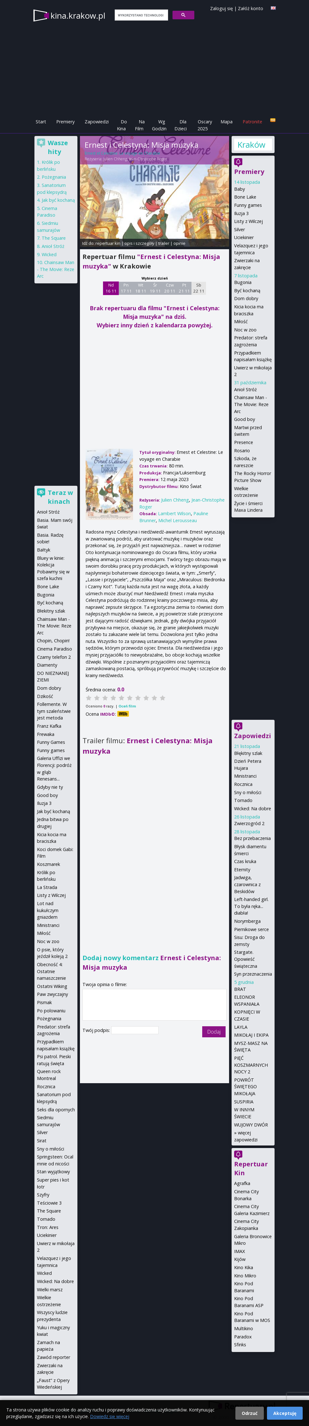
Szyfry (43, 1195)
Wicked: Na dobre (252, 809)
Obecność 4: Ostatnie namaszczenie (51, 971)
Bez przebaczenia (252, 838)
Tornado (243, 800)
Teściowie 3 (49, 1203)
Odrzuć (250, 1413)
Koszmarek (48, 864)
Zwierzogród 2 (249, 823)
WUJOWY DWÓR (251, 1125)
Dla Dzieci (180, 125)
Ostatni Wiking (52, 986)
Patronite (252, 122)
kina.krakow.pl (78, 15)
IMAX (239, 1251)
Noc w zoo (245, 330)
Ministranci (245, 776)
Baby (239, 189)
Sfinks (240, 1345)
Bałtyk (43, 550)
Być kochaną (247, 290)
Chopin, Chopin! (53, 641)
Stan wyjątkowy (53, 1172)
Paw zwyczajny (52, 994)
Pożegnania (54, 177)
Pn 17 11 (126, 288)
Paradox (243, 1337)
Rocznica (243, 784)
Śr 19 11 (155, 288)
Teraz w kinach (60, 497)
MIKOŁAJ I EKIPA (251, 1035)
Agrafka (242, 1183)
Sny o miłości (247, 792)
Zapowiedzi (97, 122)
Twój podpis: (96, 1030)
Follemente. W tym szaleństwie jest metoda (54, 711)
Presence (243, 442)
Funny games (248, 205)
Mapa (227, 122)
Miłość (241, 321)
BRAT (240, 989)
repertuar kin (107, 243)
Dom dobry (246, 298)
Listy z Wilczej (248, 221)
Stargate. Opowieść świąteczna (245, 959)
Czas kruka (245, 861)
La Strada (47, 887)
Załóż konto (250, 8)
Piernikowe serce (251, 929)
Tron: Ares (47, 1227)
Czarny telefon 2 (54, 657)
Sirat (41, 1141)
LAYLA (240, 1027)
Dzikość (45, 696)
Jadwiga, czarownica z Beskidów (247, 884)
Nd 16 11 (111, 288)
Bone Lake (245, 197)
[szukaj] (141, 15)
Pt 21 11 (184, 288)
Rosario (242, 451)
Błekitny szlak (51, 611)
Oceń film (127, 706)
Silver (239, 229)
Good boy (244, 419)
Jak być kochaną (58, 200)
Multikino (243, 1328)
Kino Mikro (245, 1276)
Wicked (49, 254)
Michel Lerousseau (177, 520)
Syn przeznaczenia (253, 974)
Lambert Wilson (174, 513)
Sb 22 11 (198, 288)
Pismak (44, 1002)
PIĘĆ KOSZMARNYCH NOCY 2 (251, 1065)
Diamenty (47, 665)
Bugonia (242, 282)
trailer (163, 243)
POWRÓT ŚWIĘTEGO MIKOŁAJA (245, 1086)
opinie (179, 243)
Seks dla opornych (56, 1110)
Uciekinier (244, 237)
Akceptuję (284, 1413)
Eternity (242, 870)
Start (41, 122)
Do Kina (122, 125)
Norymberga (247, 921)
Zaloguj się (221, 8)
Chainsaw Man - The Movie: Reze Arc (251, 404)
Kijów (239, 1259)
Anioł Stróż (245, 389)
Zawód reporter (53, 1357)
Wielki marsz (50, 1290)
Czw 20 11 (169, 288)
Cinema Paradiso (54, 649)
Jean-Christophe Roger (148, 159)
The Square (54, 238)
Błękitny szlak (248, 753)
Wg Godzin (159, 125)
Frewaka (45, 734)
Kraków (251, 144)
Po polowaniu (51, 1011)
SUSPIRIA (243, 1102)
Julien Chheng (115, 159)
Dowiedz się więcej (109, 1416)
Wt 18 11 (140, 288)
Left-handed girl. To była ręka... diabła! (251, 906)
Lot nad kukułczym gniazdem (47, 910)
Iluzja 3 (241, 213)
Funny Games (51, 742)
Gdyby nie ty (50, 787)
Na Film (140, 125)
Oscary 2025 (204, 125)
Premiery (65, 122)
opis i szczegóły (139, 243)
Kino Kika (243, 1267)
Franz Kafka (49, 726)
